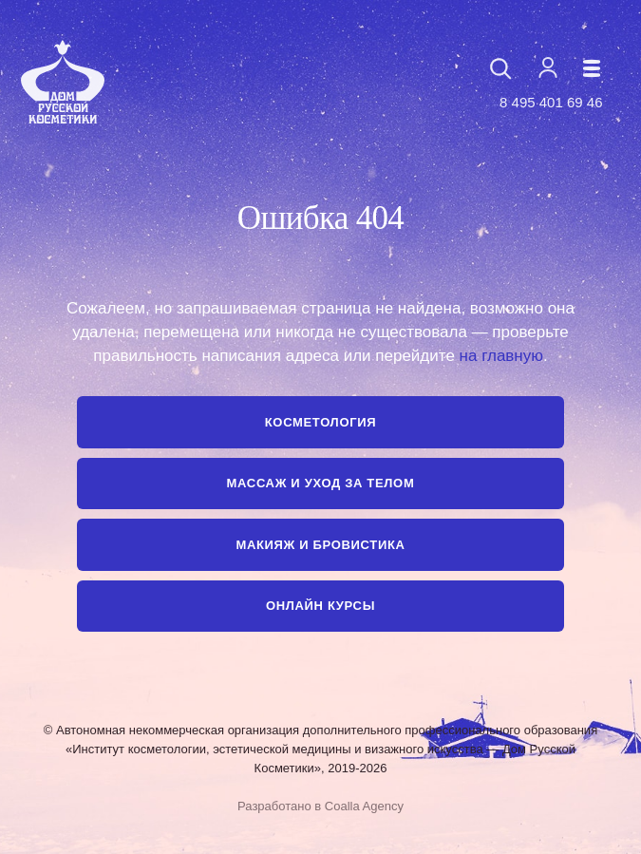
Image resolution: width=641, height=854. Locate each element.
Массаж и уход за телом (321, 483)
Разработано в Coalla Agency (320, 806)
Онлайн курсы (320, 605)
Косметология (320, 422)
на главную (501, 356)
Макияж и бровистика (320, 545)
